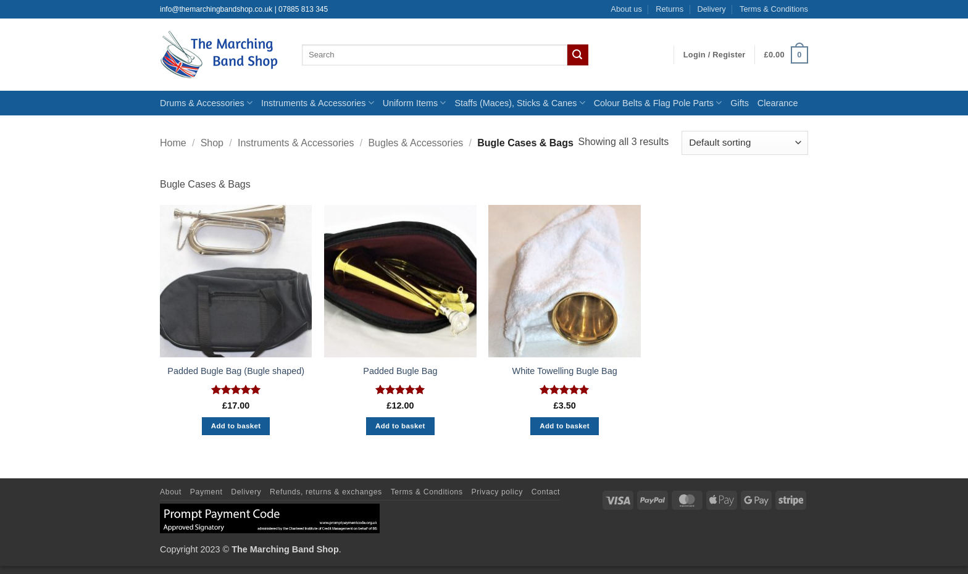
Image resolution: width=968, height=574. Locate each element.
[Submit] (577, 54)
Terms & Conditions (774, 9)
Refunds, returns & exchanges (326, 492)
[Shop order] (745, 143)
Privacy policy (497, 492)
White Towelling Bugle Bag (564, 371)
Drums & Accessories (206, 103)
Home (173, 143)
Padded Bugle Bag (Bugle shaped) (235, 371)
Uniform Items (414, 103)
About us (626, 9)
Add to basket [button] (236, 426)
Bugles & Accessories (415, 143)
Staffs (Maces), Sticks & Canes (519, 103)
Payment (206, 492)
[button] (714, 55)
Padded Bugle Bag (400, 371)
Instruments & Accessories (317, 103)
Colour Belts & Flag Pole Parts (658, 103)
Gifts (739, 103)
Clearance (777, 103)
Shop (212, 143)
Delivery (711, 9)
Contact (546, 492)
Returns (669, 9)
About (171, 492)
